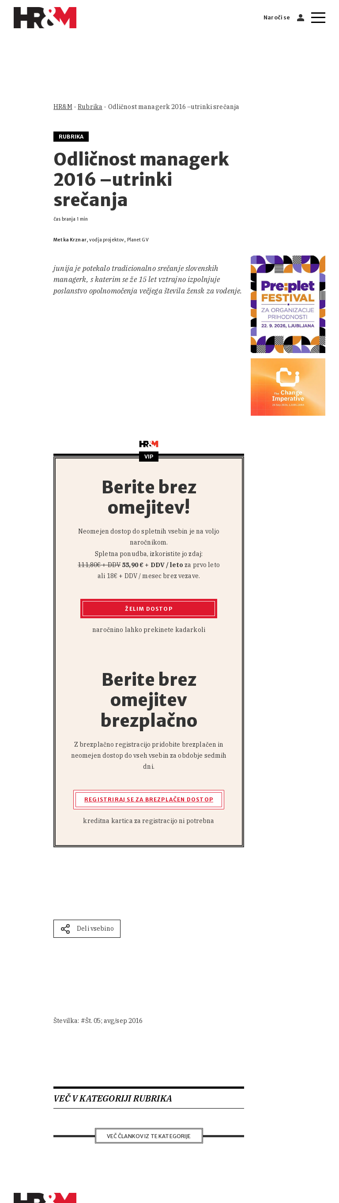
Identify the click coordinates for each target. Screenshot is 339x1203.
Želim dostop (148, 608)
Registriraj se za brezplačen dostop (148, 799)
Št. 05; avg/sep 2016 (114, 1021)
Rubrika (90, 107)
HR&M (62, 107)
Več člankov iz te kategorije (149, 1136)
